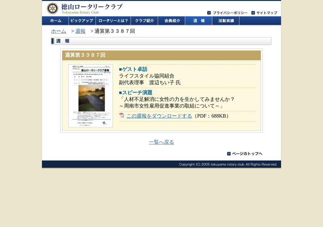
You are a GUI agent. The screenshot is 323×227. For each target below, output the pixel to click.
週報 (80, 31)
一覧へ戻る (161, 142)
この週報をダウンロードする (159, 116)
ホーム (58, 31)
